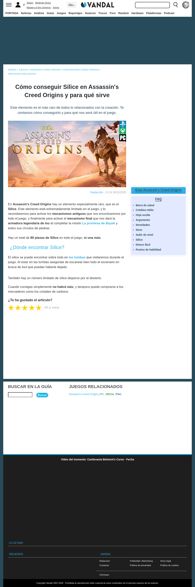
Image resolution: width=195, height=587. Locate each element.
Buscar (42, 395)
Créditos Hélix (145, 210)
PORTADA (11, 13)
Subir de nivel (144, 234)
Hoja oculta (143, 214)
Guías (50, 13)
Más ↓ (71, 4)
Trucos (102, 13)
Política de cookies (169, 565)
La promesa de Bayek (98, 223)
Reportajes (75, 13)
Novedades (143, 224)
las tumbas (77, 257)
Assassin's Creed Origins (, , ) (95, 394)
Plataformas (153, 13)
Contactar (104, 565)
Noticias (26, 13)
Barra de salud (145, 205)
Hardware (137, 13)
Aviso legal (165, 561)
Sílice (139, 239)
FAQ (158, 199)
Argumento (143, 219)
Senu (139, 229)
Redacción (96, 192)
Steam (30, 3)
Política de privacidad (140, 565)
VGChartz (104, 574)
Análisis (39, 13)
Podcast (169, 13)
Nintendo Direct (43, 3)
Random (123, 13)
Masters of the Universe (39, 7)
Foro (113, 13)
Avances (90, 13)
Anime (56, 7)
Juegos (61, 13)
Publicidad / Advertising (141, 561)
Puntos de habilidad (148, 249)
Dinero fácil (143, 244)
